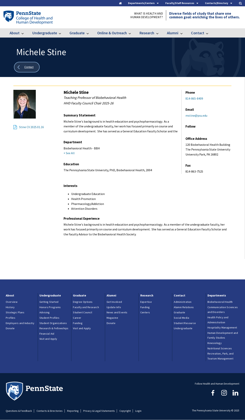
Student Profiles (49, 317)
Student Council (82, 312)
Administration (183, 302)
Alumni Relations (184, 307)
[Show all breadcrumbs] (27, 67)
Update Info (114, 307)
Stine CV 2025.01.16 (31, 127)
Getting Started (49, 302)
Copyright (125, 411)
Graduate (77, 32)
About (15, 32)
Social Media (181, 317)
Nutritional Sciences (219, 348)
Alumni (172, 32)
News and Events (117, 312)
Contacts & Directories (50, 411)
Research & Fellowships (54, 328)
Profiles (10, 317)
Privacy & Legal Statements (99, 411)
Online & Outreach (112, 32)
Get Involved (114, 302)
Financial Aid (46, 333)
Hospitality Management (222, 327)
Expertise (146, 302)
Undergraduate (44, 32)
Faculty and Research (86, 307)
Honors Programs (50, 307)
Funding (77, 323)
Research (146, 32)
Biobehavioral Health (220, 302)
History (10, 307)
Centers (145, 312)
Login (138, 411)
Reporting (73, 411)
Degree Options (83, 302)
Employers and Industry (20, 323)
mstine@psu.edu (196, 115)
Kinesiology (214, 343)
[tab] (143, 3)
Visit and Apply (48, 339)
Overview (11, 302)
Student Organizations (53, 323)
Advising (44, 312)
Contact (197, 32)
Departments (216, 295)
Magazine (112, 317)
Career (77, 317)
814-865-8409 (194, 98)
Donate (10, 328)
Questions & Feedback (19, 411)
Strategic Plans (15, 312)
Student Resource (185, 323)
